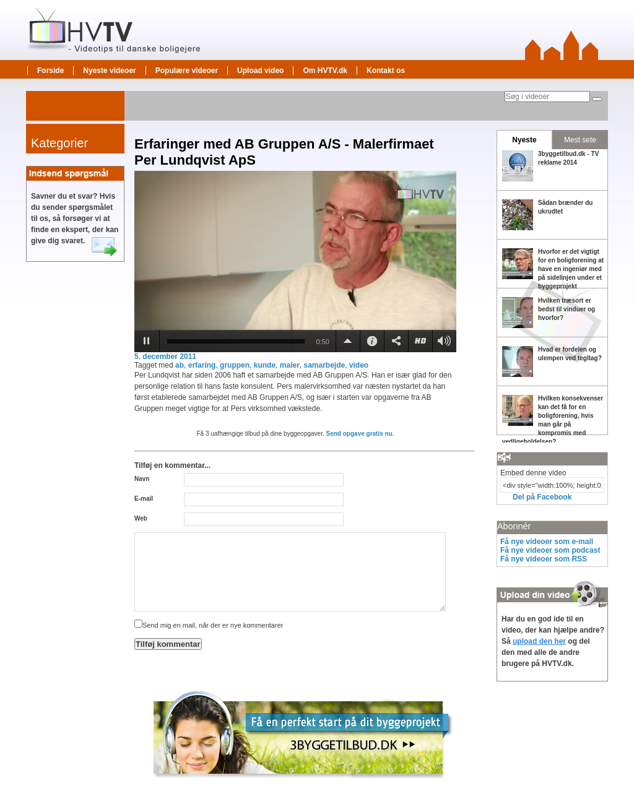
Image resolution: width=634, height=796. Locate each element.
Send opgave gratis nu (359, 433)
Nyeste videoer (109, 70)
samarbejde (324, 365)
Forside (50, 70)
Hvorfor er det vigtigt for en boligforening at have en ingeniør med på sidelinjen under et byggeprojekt (571, 269)
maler (290, 365)
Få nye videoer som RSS (543, 559)
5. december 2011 (165, 356)
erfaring (202, 365)
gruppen (235, 365)
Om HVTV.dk (325, 70)
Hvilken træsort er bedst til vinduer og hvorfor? (566, 309)
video (358, 365)
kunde (265, 365)
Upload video (260, 70)
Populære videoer (186, 70)
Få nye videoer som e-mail (546, 541)
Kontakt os (386, 70)
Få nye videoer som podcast (550, 550)
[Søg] (597, 99)
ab (179, 365)
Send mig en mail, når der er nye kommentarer (208, 625)
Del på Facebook (542, 497)
